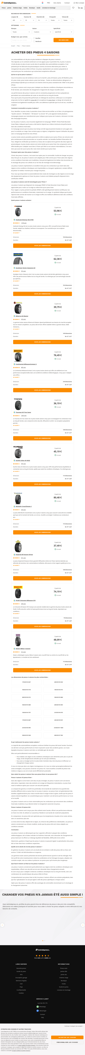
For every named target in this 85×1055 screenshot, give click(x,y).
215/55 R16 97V (58, 712)
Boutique (32, 8)
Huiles (26, 8)
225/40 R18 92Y (58, 720)
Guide (38, 8)
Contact (67, 3)
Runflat (38, 38)
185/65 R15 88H (58, 697)
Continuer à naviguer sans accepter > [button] (74, 1026)
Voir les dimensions (42, 245)
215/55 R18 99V (26, 727)
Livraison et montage (48, 8)
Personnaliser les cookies (67, 1042)
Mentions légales (21, 980)
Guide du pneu (21, 971)
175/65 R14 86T (26, 720)
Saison (34, 28)
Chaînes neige (17, 8)
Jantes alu (64, 974)
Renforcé (38, 41)
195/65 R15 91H (26, 689)
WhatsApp (41, 1007)
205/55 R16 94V (58, 682)
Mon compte (78, 3)
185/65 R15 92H (26, 735)
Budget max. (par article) (19, 37)
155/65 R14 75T (26, 712)
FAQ (42, 1017)
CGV (21, 984)
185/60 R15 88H (26, 705)
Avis (21, 974)
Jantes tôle (63, 971)
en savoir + (16, 233)
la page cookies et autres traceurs (21, 1050)
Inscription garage (21, 977)
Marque (13, 28)
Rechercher (64, 40)
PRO (48, 3)
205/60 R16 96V (58, 705)
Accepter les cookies (67, 1037)
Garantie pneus (21, 968)
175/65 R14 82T (26, 682)
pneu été (34, 100)
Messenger (41, 1010)
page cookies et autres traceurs (26, 1045)
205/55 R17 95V (58, 735)
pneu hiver (51, 100)
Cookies (21, 993)
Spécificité (57, 28)
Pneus (4, 8)
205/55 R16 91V (26, 697)
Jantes (9, 8)
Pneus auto (63, 968)
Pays (21, 987)
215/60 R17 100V (58, 727)
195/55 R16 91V (58, 689)
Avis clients (57, 3)
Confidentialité (21, 990)
